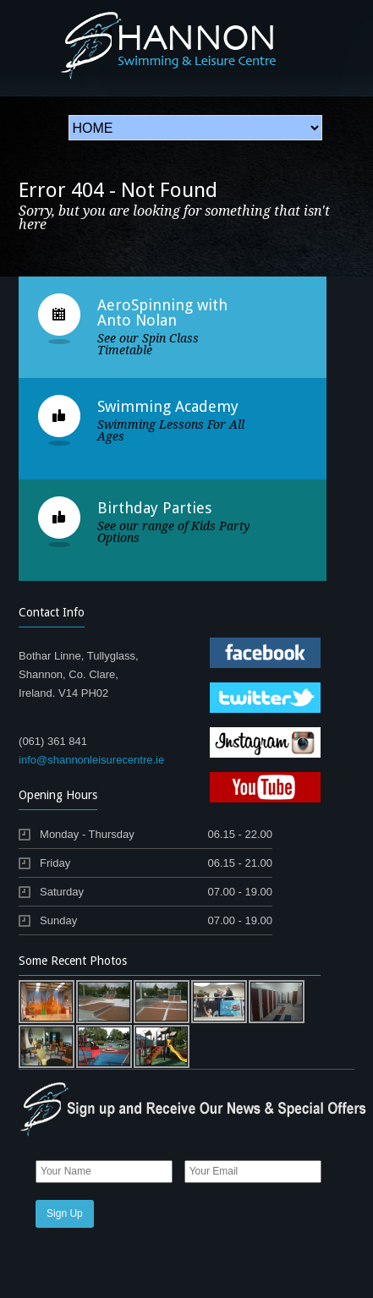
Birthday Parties (154, 508)
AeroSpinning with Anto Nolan (162, 312)
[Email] (252, 1171)
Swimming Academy (168, 406)
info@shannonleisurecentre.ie (91, 759)
